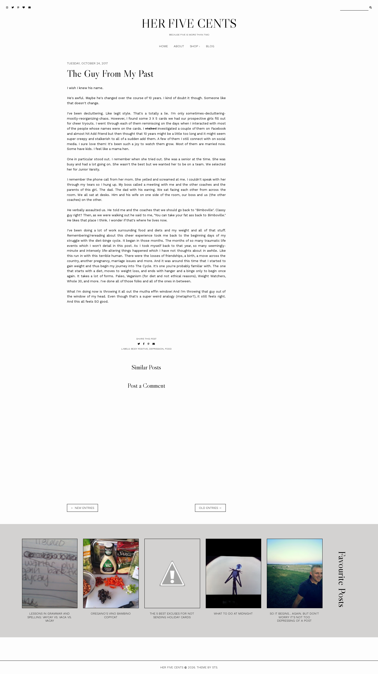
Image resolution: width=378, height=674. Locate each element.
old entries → (210, 508)
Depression (156, 348)
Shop (194, 46)
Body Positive (139, 348)
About (179, 46)
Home (163, 46)
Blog (210, 46)
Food (168, 348)
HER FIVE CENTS (189, 23)
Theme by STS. (207, 667)
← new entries (82, 508)
